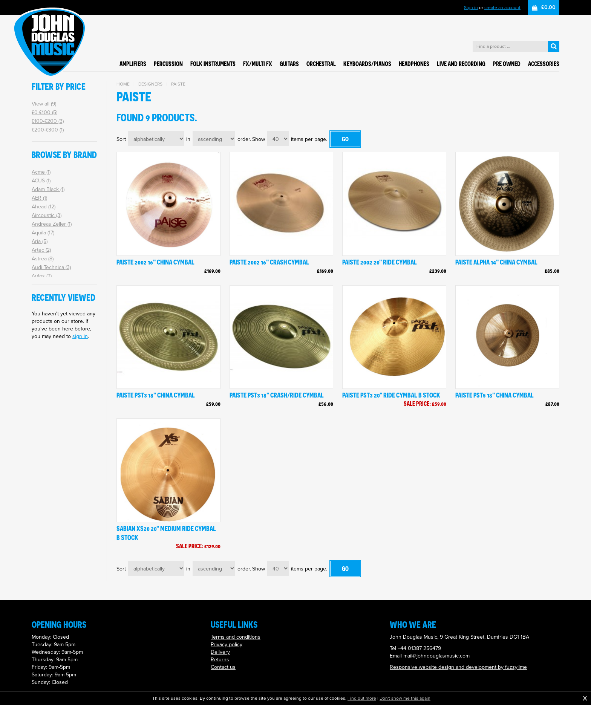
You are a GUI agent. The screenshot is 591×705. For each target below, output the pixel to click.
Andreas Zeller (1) (52, 224)
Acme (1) (41, 172)
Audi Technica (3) (51, 267)
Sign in (471, 7)
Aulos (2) (42, 276)
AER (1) (39, 198)
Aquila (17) (43, 233)
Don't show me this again (405, 698)
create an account (502, 7)
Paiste (178, 84)
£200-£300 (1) (48, 130)
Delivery (220, 652)
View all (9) (44, 104)
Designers (150, 84)
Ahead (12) (43, 207)
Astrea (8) (43, 259)
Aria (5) (39, 241)
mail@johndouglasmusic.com (436, 656)
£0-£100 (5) (44, 112)
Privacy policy (226, 644)
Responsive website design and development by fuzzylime (458, 667)
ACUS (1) (41, 181)
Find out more (362, 698)
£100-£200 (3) (48, 121)
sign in (80, 336)
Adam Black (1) (48, 189)
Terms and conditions (235, 637)
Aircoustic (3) (46, 215)
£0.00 (548, 7)
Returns (220, 660)
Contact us (223, 667)
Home (123, 84)
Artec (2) (41, 250)
